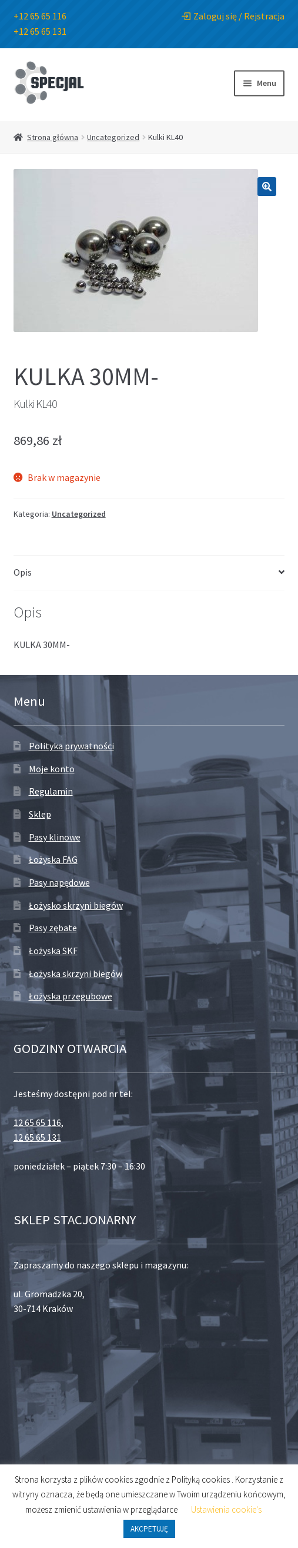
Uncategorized (113, 137)
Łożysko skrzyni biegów (76, 905)
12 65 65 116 (37, 1122)
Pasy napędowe (59, 882)
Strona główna (52, 137)
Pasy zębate (53, 928)
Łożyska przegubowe (70, 996)
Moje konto (52, 769)
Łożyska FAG (53, 859)
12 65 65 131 (37, 1137)
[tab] (149, 573)
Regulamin (51, 791)
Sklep (40, 814)
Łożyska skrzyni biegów (75, 973)
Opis (23, 572)
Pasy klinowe (55, 837)
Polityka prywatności (71, 746)
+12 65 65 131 (40, 31)
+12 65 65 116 (40, 16)
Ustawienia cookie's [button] (226, 1509)
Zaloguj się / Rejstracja (233, 16)
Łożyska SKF (53, 950)
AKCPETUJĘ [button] (149, 1529)
